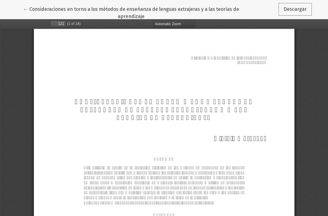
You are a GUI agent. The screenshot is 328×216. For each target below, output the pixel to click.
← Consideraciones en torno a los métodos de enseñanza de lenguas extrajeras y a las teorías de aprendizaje (131, 12)
